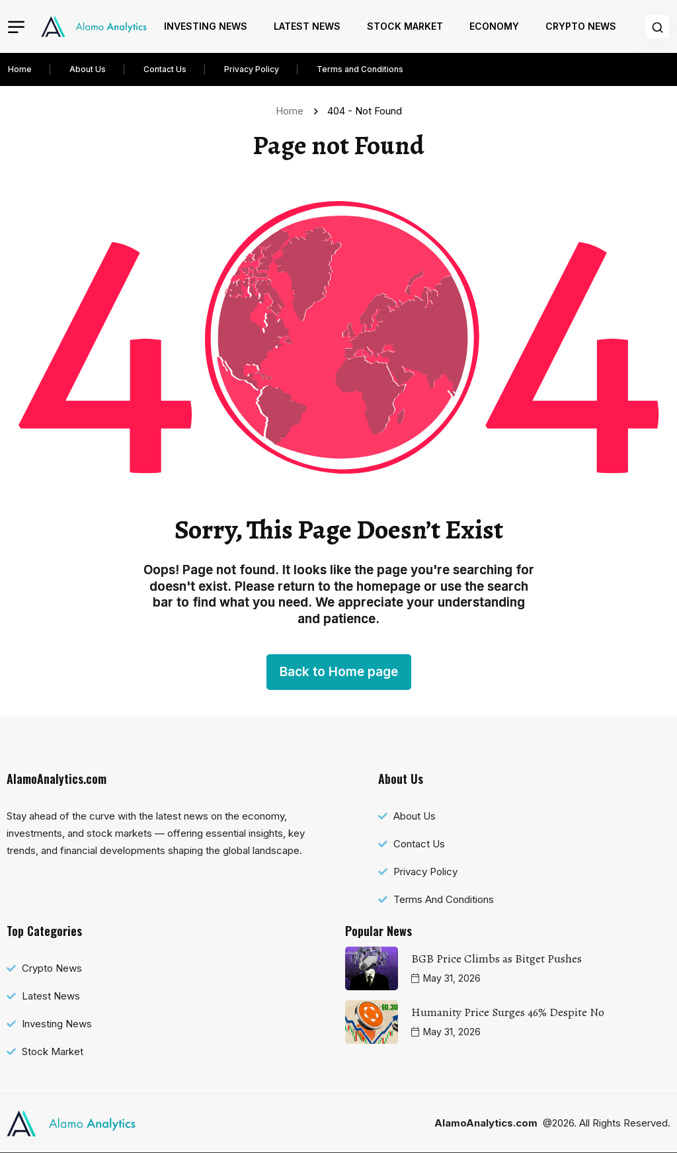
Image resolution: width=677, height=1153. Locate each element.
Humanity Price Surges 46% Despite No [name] (507, 1012)
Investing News (205, 26)
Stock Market (405, 26)
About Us (87, 69)
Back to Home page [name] (339, 671)
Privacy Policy (251, 69)
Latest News (307, 26)
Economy (494, 26)
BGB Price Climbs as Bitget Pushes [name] (496, 958)
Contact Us (164, 69)
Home (20, 69)
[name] (94, 27)
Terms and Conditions (360, 69)
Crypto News (580, 26)
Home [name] (292, 111)
